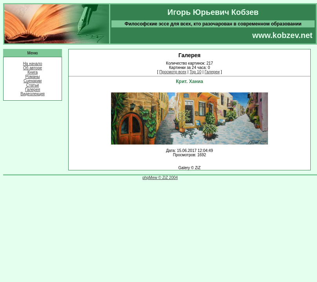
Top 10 (195, 72)
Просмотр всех (172, 72)
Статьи (32, 85)
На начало (32, 63)
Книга (32, 72)
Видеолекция (32, 94)
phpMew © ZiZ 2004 (160, 177)
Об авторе (32, 68)
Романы (33, 76)
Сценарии (33, 81)
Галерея (32, 89)
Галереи (212, 72)
